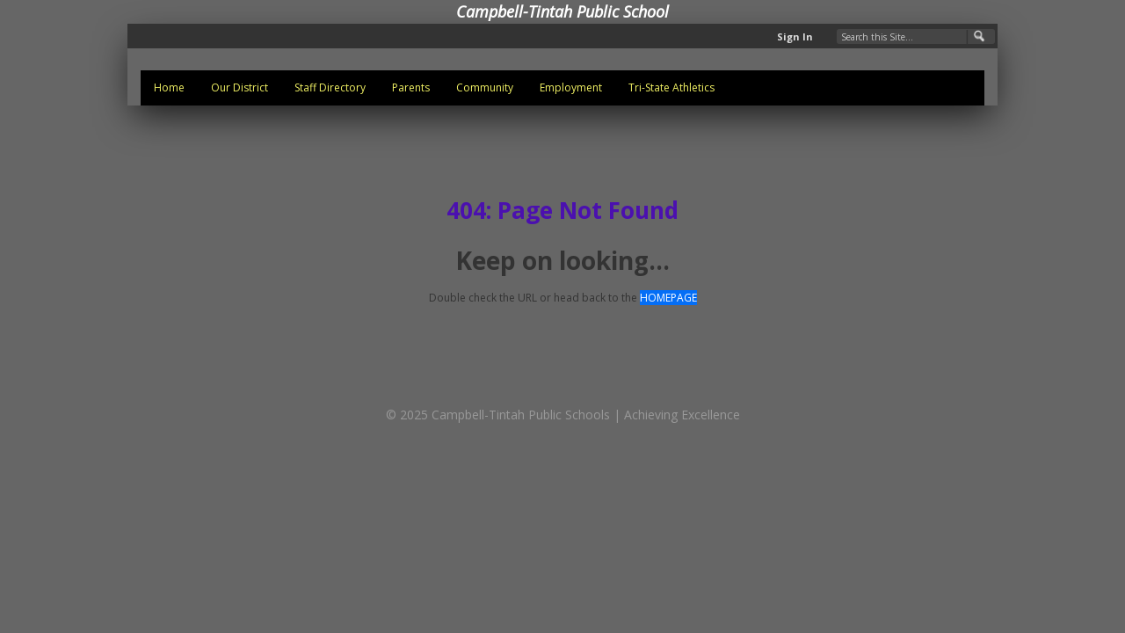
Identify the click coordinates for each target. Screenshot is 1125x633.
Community (484, 87)
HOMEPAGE (668, 297)
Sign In (795, 36)
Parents (411, 87)
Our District (239, 87)
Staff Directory (330, 87)
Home (169, 87)
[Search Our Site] (916, 36)
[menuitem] (169, 88)
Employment (571, 87)
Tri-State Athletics (671, 87)
